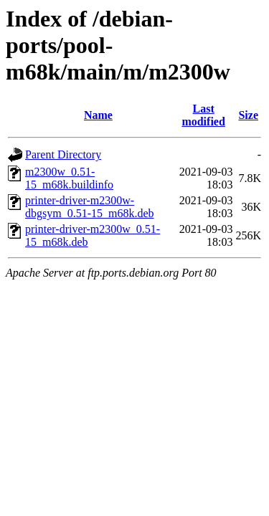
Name (98, 115)
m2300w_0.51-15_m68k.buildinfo (69, 178)
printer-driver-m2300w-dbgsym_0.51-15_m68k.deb (89, 206)
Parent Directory (63, 154)
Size (248, 115)
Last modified (203, 115)
